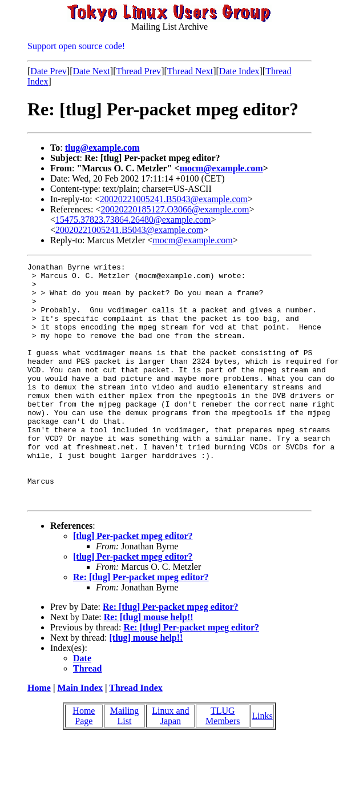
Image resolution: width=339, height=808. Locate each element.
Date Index (239, 71)
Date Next (91, 71)
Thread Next (190, 71)
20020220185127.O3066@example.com (175, 209)
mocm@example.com (221, 168)
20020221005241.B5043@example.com (174, 199)
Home (39, 736)
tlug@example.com (102, 147)
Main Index (80, 736)
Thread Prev (138, 71)
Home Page (83, 764)
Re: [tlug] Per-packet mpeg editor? (141, 625)
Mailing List (124, 764)
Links (262, 764)
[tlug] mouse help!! (146, 685)
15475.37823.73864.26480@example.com (133, 219)
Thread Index (136, 736)
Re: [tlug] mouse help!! (148, 665)
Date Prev (48, 71)
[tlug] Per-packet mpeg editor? (133, 584)
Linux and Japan (170, 764)
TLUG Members (222, 764)
